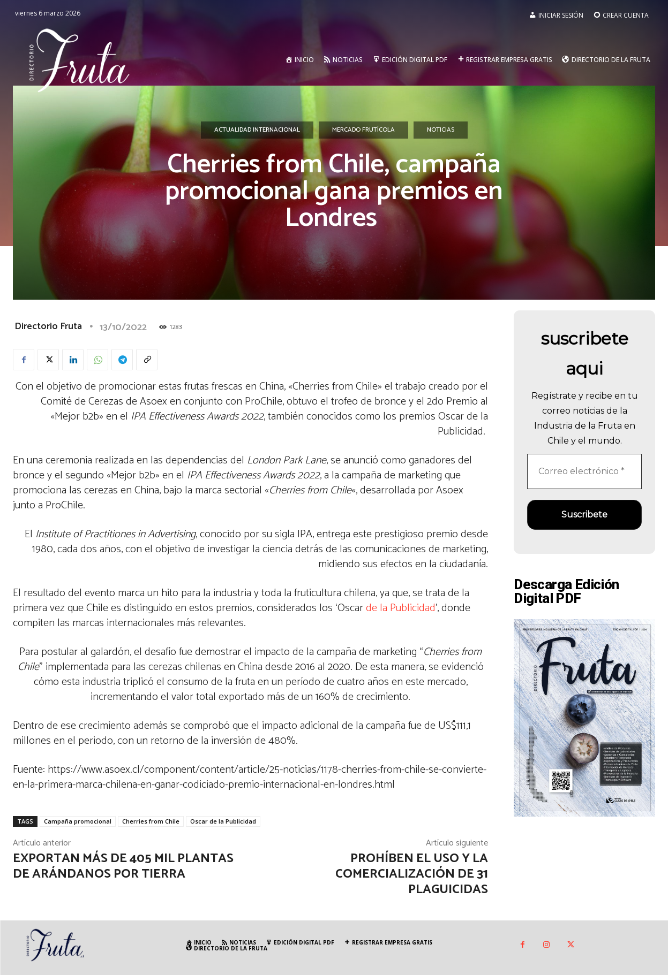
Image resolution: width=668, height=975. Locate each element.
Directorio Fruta (48, 326)
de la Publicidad (401, 608)
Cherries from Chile (150, 821)
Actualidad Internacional (257, 130)
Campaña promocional (77, 821)
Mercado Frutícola (363, 130)
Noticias (441, 130)
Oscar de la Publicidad (223, 821)
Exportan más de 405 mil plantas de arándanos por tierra (123, 866)
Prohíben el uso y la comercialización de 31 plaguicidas (411, 874)
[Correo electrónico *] (584, 471)
